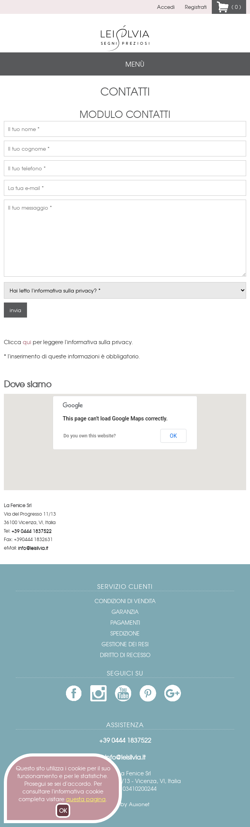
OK (63, 810)
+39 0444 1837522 (32, 530)
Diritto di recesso (125, 655)
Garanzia (125, 611)
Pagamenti (125, 622)
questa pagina (86, 799)
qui (27, 342)
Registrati (196, 6)
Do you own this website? (90, 436)
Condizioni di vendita (125, 601)
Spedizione (125, 633)
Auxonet (139, 804)
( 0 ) (234, 6)
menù (134, 64)
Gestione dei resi (125, 644)
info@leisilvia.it (33, 547)
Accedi (166, 6)
